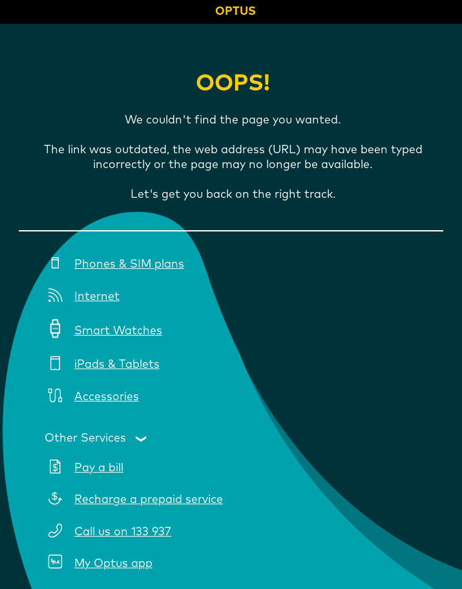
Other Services (85, 438)
